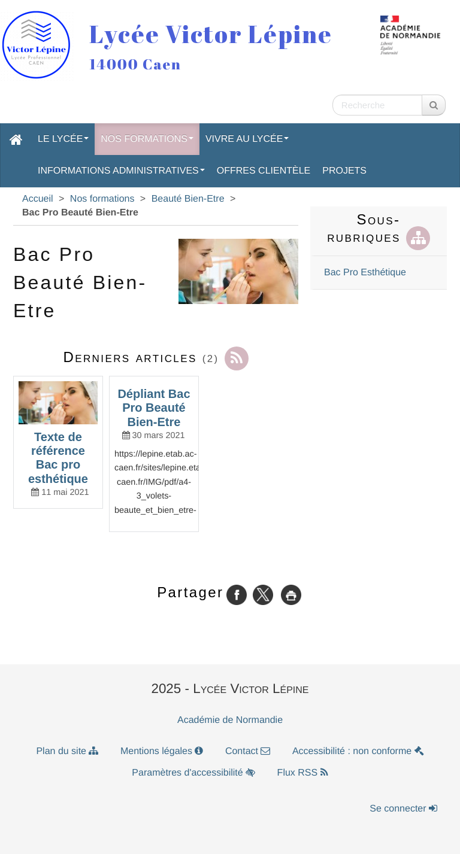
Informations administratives (121, 171)
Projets (344, 171)
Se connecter (403, 809)
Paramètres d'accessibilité (193, 773)
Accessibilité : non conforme (358, 751)
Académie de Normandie (230, 720)
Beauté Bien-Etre (188, 199)
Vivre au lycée (247, 139)
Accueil (37, 199)
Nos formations (147, 139)
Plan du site (67, 751)
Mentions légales (162, 751)
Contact (248, 751)
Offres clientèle (263, 171)
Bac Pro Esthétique (365, 273)
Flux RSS (302, 773)
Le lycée (63, 139)
